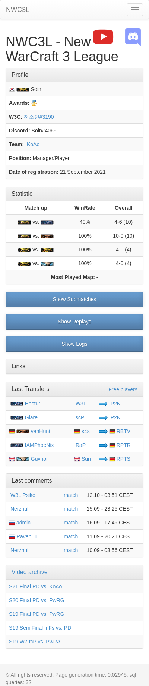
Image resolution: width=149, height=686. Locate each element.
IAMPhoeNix (39, 445)
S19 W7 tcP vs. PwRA (34, 642)
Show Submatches (74, 299)
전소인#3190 (39, 117)
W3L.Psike (22, 495)
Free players (122, 389)
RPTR (120, 445)
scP (79, 417)
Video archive (30, 572)
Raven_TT (25, 536)
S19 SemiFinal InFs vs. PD (40, 628)
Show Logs (74, 344)
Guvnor (39, 459)
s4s (82, 431)
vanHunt (40, 431)
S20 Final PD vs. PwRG (36, 600)
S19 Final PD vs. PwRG (36, 614)
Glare (31, 417)
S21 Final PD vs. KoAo (35, 586)
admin (20, 523)
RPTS (119, 459)
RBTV (119, 431)
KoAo (32, 144)
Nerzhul (18, 509)
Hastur (32, 404)
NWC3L (17, 9)
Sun (82, 459)
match (71, 495)
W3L (80, 404)
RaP (80, 445)
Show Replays (74, 322)
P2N (115, 404)
